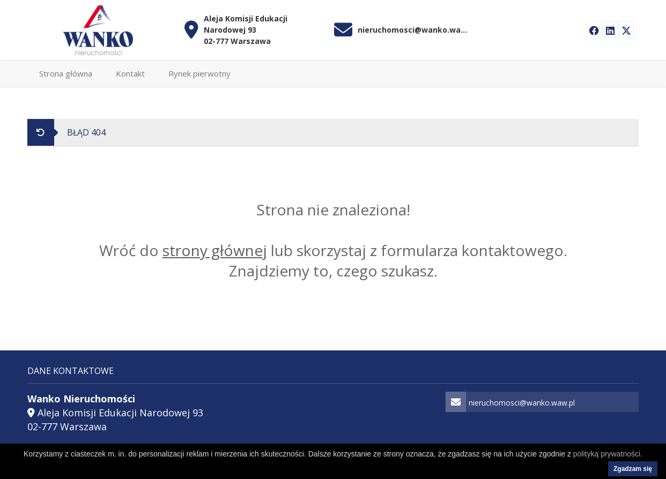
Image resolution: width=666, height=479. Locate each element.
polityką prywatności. (607, 454)
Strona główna (65, 73)
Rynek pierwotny (199, 73)
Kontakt (130, 73)
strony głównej (214, 250)
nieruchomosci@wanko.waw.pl (414, 30)
